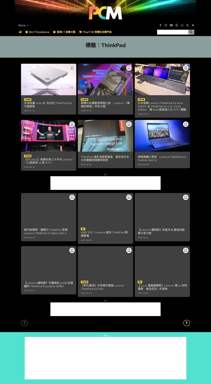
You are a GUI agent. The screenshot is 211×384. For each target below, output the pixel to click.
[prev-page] (24, 323)
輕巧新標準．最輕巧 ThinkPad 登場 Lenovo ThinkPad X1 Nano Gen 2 (47, 231)
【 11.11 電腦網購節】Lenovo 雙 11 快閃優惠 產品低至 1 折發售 (162, 287)
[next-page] (186, 323)
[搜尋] (191, 32)
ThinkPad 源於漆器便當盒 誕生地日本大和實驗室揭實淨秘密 (105, 158)
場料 (83, 229)
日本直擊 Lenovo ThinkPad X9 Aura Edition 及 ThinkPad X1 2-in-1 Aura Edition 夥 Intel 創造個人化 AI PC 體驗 (162, 106)
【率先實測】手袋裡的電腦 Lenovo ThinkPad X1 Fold (102, 287)
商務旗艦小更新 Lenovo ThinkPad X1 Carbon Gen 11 (162, 158)
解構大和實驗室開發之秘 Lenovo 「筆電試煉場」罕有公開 (105, 104)
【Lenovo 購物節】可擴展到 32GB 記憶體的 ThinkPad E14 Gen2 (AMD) (48, 284)
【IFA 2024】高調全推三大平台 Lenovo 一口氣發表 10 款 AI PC (48, 161)
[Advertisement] (105, 183)
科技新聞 (28, 99)
